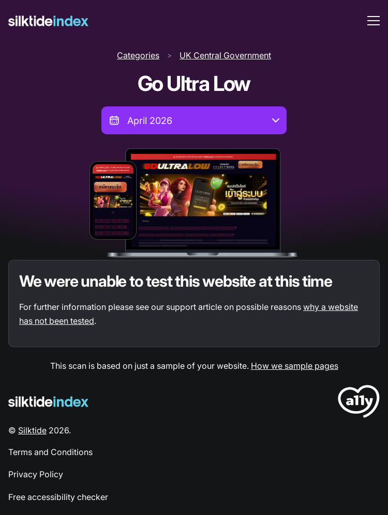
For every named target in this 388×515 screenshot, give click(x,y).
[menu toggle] (373, 20)
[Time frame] (194, 120)
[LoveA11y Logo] (359, 403)
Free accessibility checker (58, 497)
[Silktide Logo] (48, 401)
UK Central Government (225, 55)
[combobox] (194, 120)
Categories (138, 55)
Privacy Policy (35, 474)
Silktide (32, 430)
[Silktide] (48, 20)
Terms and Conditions (50, 452)
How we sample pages (294, 366)
